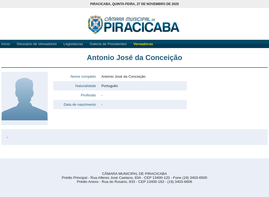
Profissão (88, 95)
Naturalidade (85, 86)
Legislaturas (73, 44)
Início (5, 44)
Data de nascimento (80, 105)
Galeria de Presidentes (108, 44)
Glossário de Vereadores (37, 44)
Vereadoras (143, 44)
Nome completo (83, 76)
